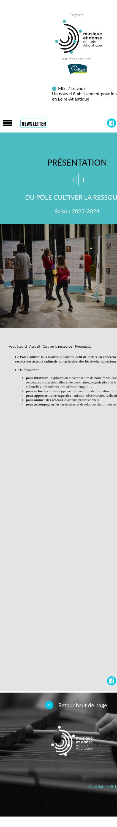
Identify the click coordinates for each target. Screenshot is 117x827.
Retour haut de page (82, 705)
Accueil (34, 346)
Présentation (84, 346)
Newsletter (33, 123)
